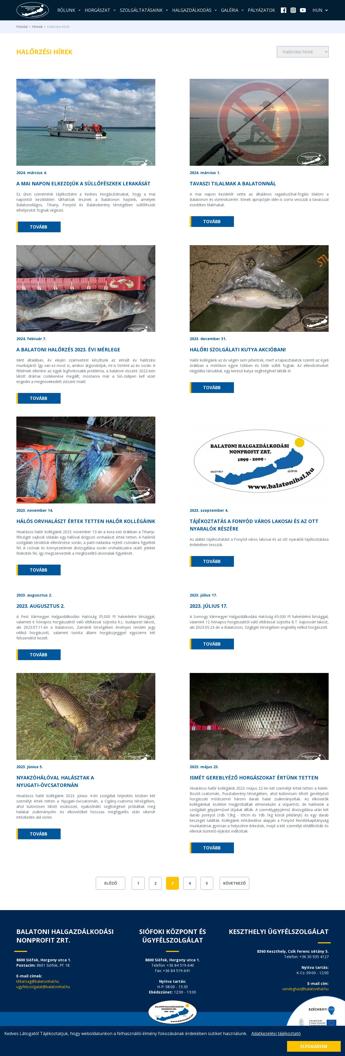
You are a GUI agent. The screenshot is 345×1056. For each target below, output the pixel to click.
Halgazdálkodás (195, 10)
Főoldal (22, 27)
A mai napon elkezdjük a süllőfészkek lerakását (83, 183)
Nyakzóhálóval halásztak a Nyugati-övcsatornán (55, 781)
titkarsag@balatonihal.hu (37, 981)
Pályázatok (261, 10)
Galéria (233, 10)
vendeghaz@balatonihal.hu (305, 988)
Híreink (37, 27)
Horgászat (101, 10)
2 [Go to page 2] (155, 883)
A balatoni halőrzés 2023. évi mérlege (68, 349)
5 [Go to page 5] (207, 883)
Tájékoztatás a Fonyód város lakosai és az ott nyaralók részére (254, 525)
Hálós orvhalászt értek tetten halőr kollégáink (85, 521)
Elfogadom (313, 1046)
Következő (234, 883)
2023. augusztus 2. (40, 606)
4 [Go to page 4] (190, 883)
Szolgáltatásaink (144, 10)
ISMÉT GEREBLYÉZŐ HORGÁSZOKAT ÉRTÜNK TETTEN (254, 777)
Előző (110, 883)
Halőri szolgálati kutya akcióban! (238, 349)
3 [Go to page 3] (172, 883)
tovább (38, 227)
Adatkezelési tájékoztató (276, 1033)
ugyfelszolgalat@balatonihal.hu (43, 986)
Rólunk (69, 10)
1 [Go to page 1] (138, 883)
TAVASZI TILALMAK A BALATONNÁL (233, 183)
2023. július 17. (208, 606)
